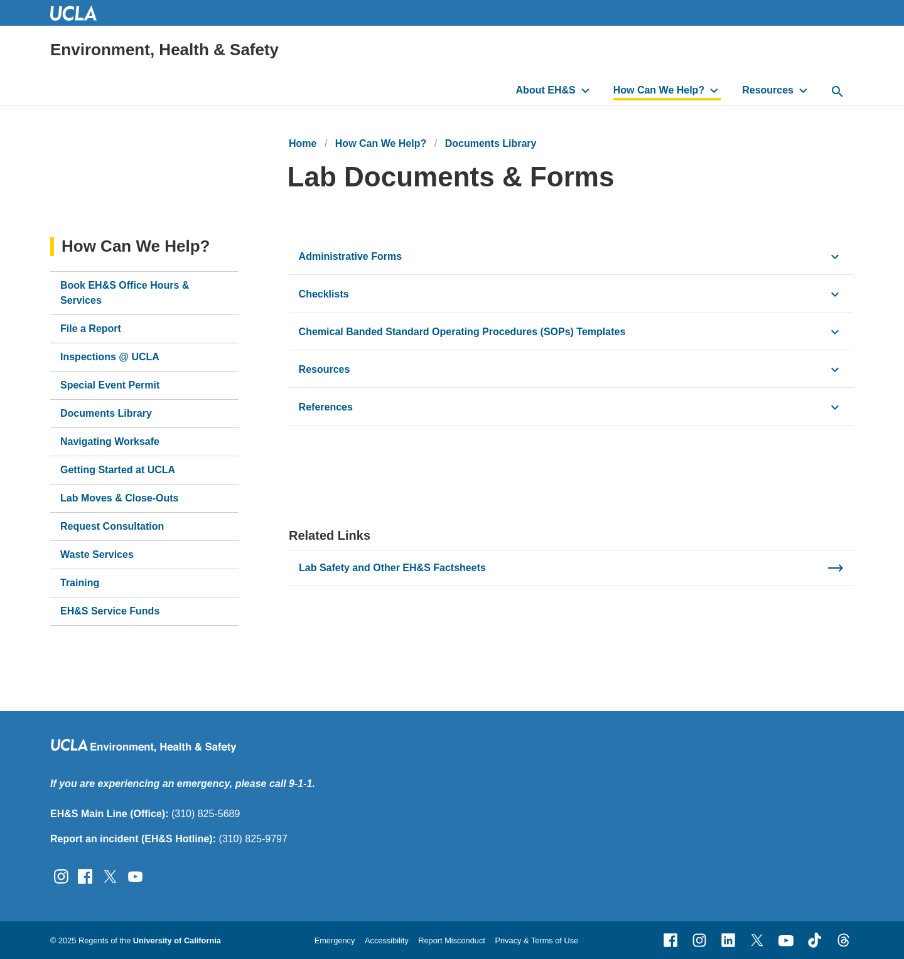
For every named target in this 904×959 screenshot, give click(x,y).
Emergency (335, 940)
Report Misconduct (451, 940)
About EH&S (546, 90)
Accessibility (387, 940)
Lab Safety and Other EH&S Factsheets (392, 567)
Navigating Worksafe (109, 441)
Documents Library (491, 143)
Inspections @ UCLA (109, 356)
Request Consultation (112, 526)
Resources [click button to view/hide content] (324, 369)
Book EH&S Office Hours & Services (124, 293)
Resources (768, 90)
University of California (177, 940)
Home (302, 143)
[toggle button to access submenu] (585, 90)
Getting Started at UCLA (117, 469)
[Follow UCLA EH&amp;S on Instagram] (61, 876)
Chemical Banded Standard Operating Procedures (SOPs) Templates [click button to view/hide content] (462, 331)
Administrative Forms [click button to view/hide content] (350, 256)
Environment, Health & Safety (164, 49)
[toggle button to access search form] (837, 92)
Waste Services (97, 554)
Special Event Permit (109, 385)
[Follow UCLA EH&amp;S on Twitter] (110, 876)
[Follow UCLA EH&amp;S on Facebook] (85, 876)
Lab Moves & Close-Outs (119, 498)
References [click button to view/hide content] (326, 407)
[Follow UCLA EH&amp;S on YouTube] (135, 876)
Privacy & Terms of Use (536, 940)
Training (79, 582)
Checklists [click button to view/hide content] (324, 294)
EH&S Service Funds (109, 611)
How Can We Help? (659, 90)
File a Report (90, 328)
